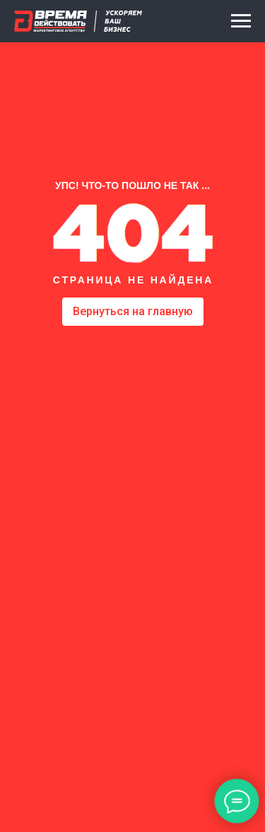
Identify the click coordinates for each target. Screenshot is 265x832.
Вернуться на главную (133, 311)
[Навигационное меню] (241, 21)
